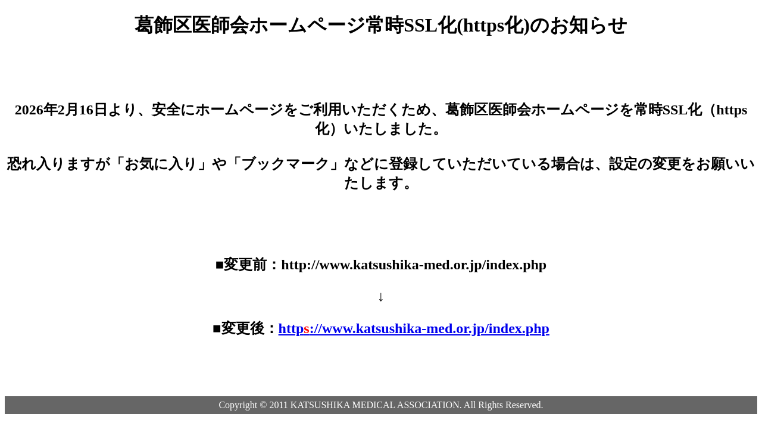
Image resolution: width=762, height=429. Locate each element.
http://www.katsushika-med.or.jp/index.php (414, 328)
